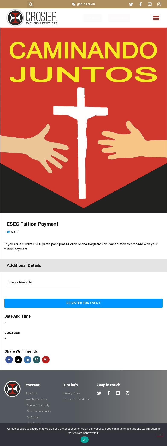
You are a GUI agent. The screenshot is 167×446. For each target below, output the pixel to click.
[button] (30, 4)
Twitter (18, 359)
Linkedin (27, 359)
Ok (84, 439)
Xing (36, 359)
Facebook (9, 359)
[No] (160, 434)
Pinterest (46, 359)
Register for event (83, 303)
